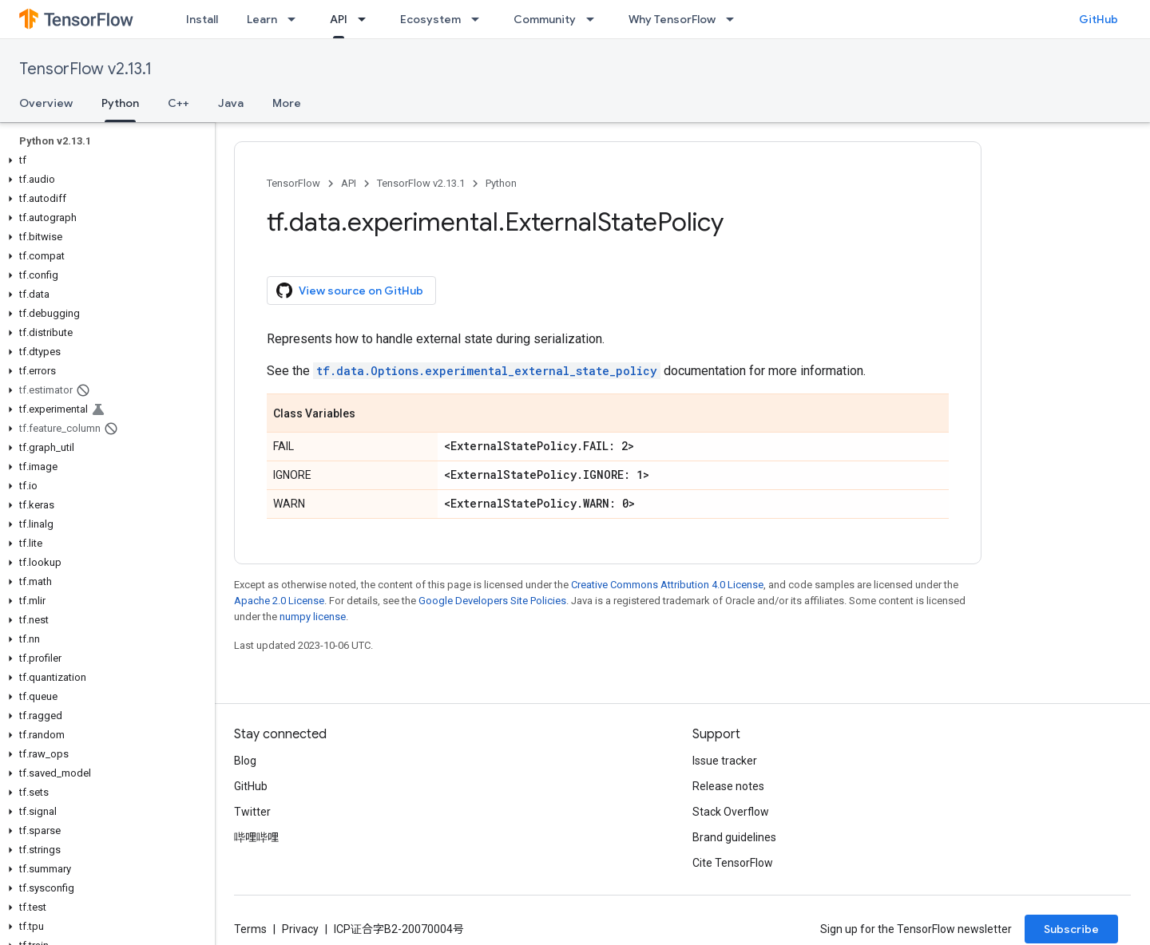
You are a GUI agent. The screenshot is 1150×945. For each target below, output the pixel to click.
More (286, 103)
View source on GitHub (349, 291)
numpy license (313, 617)
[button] (104, 160)
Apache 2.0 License (279, 601)
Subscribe (1071, 929)
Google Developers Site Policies (492, 601)
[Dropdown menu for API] (366, 19)
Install (202, 19)
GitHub (1098, 19)
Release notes (728, 786)
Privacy (300, 929)
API (348, 183)
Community (545, 19)
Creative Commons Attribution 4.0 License (667, 585)
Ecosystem (430, 19)
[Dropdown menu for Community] (595, 19)
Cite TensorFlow (732, 862)
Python (501, 183)
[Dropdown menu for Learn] (296, 19)
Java (231, 103)
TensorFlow (293, 183)
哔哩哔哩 (256, 837)
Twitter (252, 811)
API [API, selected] (338, 19)
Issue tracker (724, 760)
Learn (262, 19)
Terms (250, 929)
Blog (245, 760)
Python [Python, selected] (120, 103)
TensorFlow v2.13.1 (85, 69)
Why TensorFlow (672, 19)
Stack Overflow (730, 811)
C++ (178, 103)
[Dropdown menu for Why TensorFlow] (735, 19)
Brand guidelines (734, 837)
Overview (46, 103)
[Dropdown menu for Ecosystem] (480, 19)
